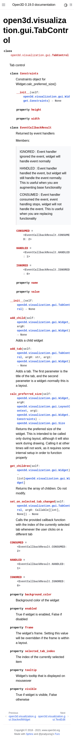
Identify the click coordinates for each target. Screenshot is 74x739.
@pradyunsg (45, 734)
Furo (57, 734)
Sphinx (29, 734)
